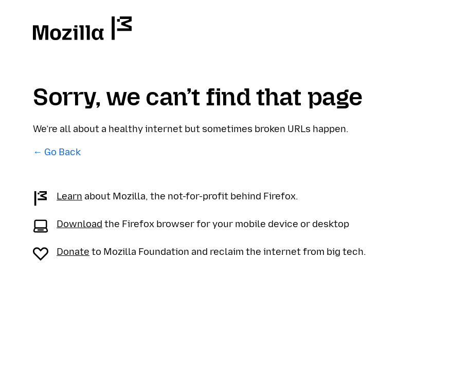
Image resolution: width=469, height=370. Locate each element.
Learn (69, 196)
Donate (73, 251)
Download (79, 224)
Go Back (62, 152)
